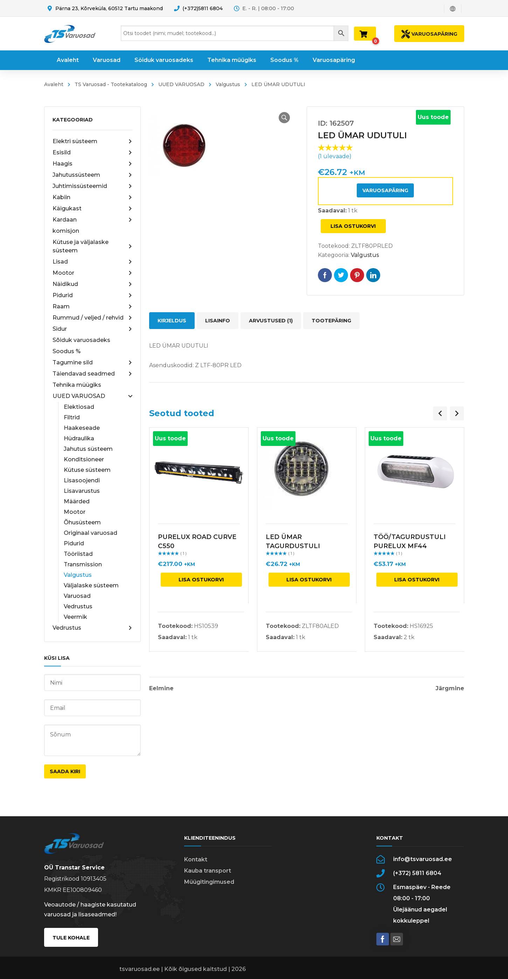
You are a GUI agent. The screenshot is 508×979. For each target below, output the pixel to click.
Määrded (77, 501)
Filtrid (72, 417)
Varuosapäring (385, 190)
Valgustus (228, 84)
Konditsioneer (84, 459)
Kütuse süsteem (87, 470)
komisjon (66, 231)
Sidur (92, 329)
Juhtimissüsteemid (92, 186)
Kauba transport (207, 870)
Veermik (75, 617)
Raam (92, 306)
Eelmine (161, 688)
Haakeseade (82, 428)
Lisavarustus (82, 491)
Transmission (83, 564)
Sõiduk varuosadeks (81, 340)
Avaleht (53, 84)
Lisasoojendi (82, 480)
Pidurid (92, 295)
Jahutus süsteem (88, 449)
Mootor (92, 273)
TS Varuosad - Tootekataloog (111, 84)
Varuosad (77, 596)
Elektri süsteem (92, 141)
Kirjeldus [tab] (172, 320)
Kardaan (92, 219)
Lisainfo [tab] (217, 320)
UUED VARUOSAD (181, 84)
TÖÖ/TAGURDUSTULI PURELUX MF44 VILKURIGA (410, 546)
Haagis (92, 163)
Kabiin (92, 197)
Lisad (92, 261)
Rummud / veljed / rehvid (92, 317)
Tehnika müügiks (77, 385)
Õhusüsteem (82, 522)
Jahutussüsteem (92, 175)
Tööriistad (78, 554)
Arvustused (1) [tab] (271, 320)
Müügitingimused (209, 882)
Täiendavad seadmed (92, 373)
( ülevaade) (335, 156)
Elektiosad (79, 407)
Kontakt (195, 859)
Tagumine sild (92, 362)
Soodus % (67, 351)
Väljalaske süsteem (91, 585)
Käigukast (92, 208)
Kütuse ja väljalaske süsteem (92, 246)
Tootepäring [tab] (331, 320)
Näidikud (92, 284)
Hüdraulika (79, 438)
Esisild (92, 152)
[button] (284, 117)
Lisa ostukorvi (353, 226)
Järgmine (450, 688)
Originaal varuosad (90, 533)
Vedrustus (78, 606)
